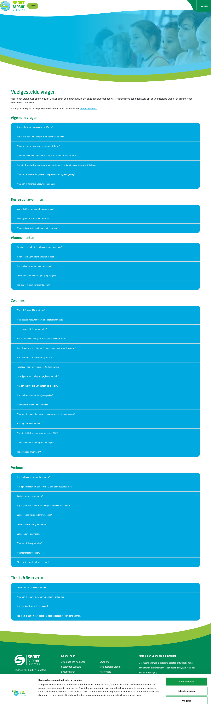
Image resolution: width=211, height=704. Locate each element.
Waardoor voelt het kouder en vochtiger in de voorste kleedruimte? (46, 155)
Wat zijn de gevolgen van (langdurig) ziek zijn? (37, 386)
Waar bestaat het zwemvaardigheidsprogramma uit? (40, 319)
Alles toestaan (186, 665)
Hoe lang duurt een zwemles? (30, 423)
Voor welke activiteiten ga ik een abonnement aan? (39, 247)
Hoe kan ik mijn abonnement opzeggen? (34, 266)
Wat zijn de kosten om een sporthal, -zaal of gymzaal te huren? (45, 486)
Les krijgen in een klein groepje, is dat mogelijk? (38, 376)
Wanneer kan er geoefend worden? (32, 404)
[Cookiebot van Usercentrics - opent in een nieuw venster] (19, 698)
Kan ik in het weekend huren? (30, 496)
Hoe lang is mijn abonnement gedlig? (33, 285)
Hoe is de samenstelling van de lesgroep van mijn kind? (41, 338)
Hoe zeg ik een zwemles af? (29, 452)
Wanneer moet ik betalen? (28, 553)
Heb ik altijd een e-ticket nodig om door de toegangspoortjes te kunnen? (49, 616)
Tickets (33, 5)
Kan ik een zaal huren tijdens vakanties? (34, 515)
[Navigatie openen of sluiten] (204, 6)
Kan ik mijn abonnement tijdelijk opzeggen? (36, 275)
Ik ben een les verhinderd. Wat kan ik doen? (36, 256)
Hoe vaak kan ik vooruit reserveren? (32, 606)
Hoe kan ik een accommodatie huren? (33, 477)
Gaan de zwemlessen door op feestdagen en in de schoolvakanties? (46, 348)
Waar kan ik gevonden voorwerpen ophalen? (36, 184)
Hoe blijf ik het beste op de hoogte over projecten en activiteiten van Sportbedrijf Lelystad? (57, 165)
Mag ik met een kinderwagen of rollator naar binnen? (40, 136)
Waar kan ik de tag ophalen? (29, 543)
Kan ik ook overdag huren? (28, 534)
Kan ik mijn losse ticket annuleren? (32, 587)
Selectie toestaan (187, 675)
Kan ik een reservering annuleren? (32, 524)
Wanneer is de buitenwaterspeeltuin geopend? (37, 228)
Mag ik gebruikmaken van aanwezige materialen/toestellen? (43, 505)
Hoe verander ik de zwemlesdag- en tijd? (35, 357)
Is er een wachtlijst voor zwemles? (32, 329)
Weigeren (186, 685)
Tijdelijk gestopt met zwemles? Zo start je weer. (38, 367)
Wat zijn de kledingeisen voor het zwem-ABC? (37, 433)
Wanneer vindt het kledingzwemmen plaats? (36, 442)
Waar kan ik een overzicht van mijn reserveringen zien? (41, 597)
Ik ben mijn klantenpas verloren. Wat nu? (35, 127)
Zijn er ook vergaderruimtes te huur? (33, 562)
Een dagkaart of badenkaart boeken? (33, 218)
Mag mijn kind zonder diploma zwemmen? (35, 209)
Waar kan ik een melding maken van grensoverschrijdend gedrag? (46, 174)
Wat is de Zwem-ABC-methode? (31, 310)
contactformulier (88, 108)
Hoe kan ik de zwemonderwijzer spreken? (35, 395)
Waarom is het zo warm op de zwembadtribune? (38, 146)
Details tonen (158, 698)
